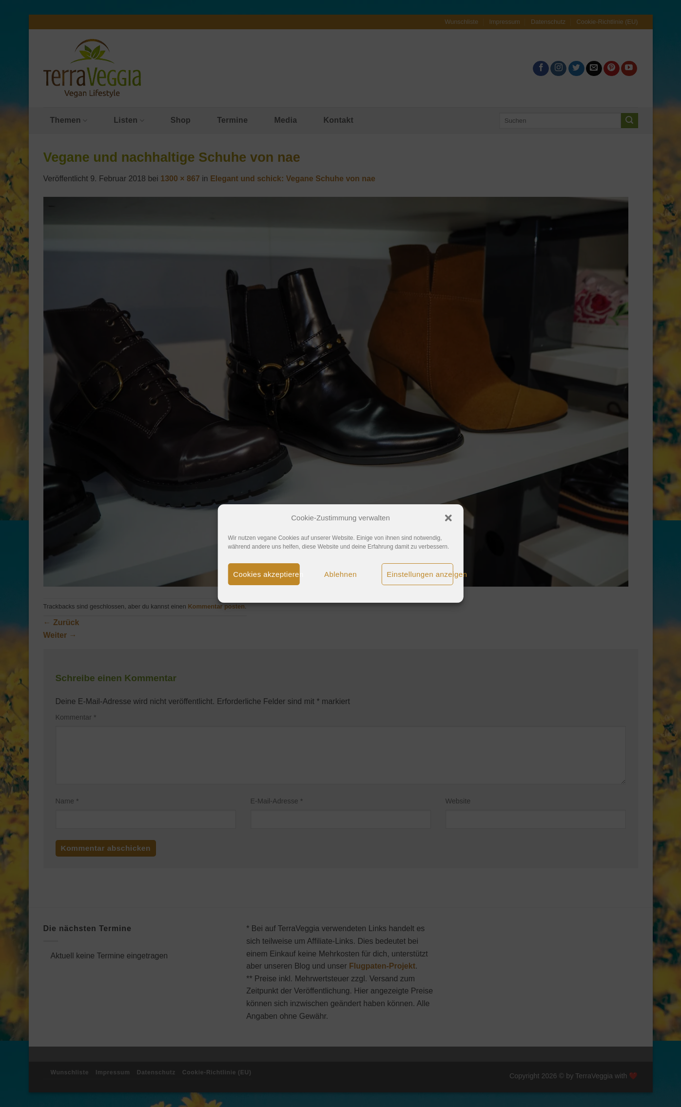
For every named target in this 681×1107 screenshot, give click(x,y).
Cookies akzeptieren (266, 574)
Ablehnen (340, 574)
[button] (448, 518)
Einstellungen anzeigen (420, 574)
